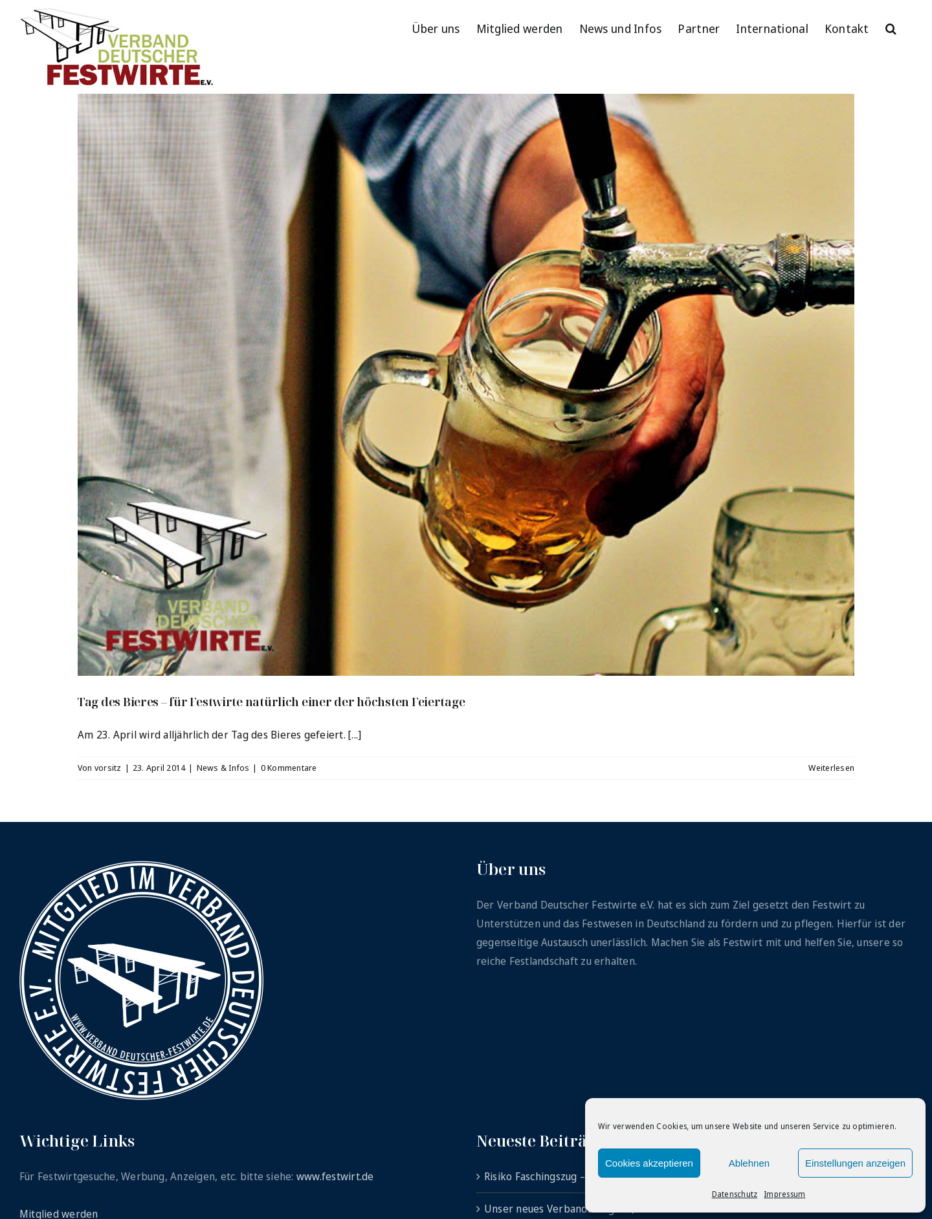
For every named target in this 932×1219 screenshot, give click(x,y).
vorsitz (108, 767)
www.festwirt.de (335, 1176)
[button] (890, 27)
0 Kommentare (289, 767)
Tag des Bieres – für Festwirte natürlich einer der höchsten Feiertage (271, 701)
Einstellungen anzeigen (855, 1163)
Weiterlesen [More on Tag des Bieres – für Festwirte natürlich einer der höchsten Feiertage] (831, 767)
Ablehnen (749, 1163)
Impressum (784, 1194)
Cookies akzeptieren (649, 1163)
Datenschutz (735, 1194)
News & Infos (223, 767)
